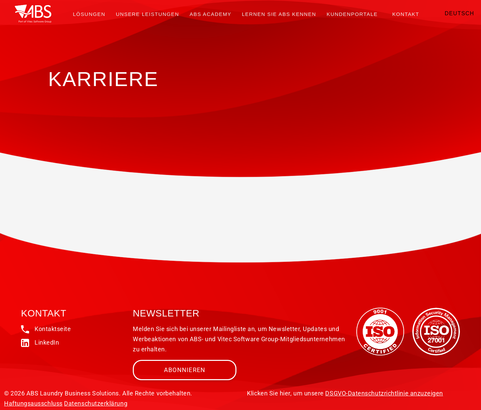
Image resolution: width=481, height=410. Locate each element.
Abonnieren (185, 369)
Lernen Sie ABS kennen (279, 14)
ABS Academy (210, 14)
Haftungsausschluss (33, 403)
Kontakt (405, 14)
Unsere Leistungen (147, 14)
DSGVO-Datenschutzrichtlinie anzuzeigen (384, 393)
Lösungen (89, 14)
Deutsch (459, 13)
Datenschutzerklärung (95, 403)
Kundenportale (352, 14)
